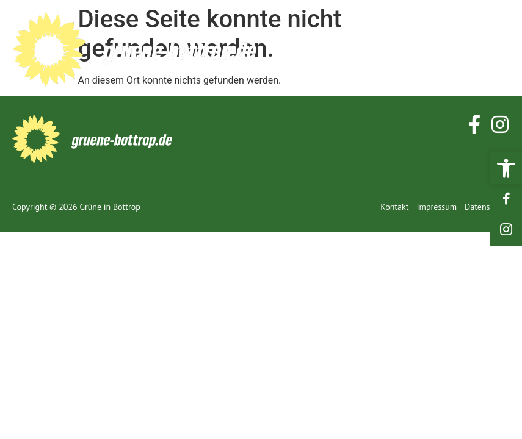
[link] (506, 168)
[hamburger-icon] (496, 49)
